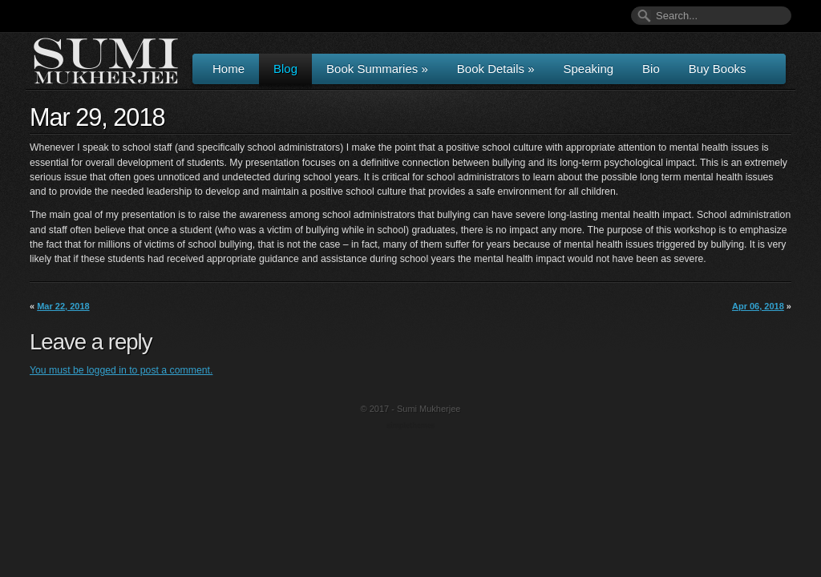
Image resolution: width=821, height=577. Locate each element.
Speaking (589, 68)
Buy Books (717, 68)
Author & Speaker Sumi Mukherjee (106, 61)
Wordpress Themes (412, 426)
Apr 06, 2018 (758, 306)
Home (228, 68)
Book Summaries (377, 68)
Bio (651, 68)
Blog (285, 68)
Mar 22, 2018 (63, 306)
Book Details (496, 68)
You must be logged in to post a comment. (121, 370)
